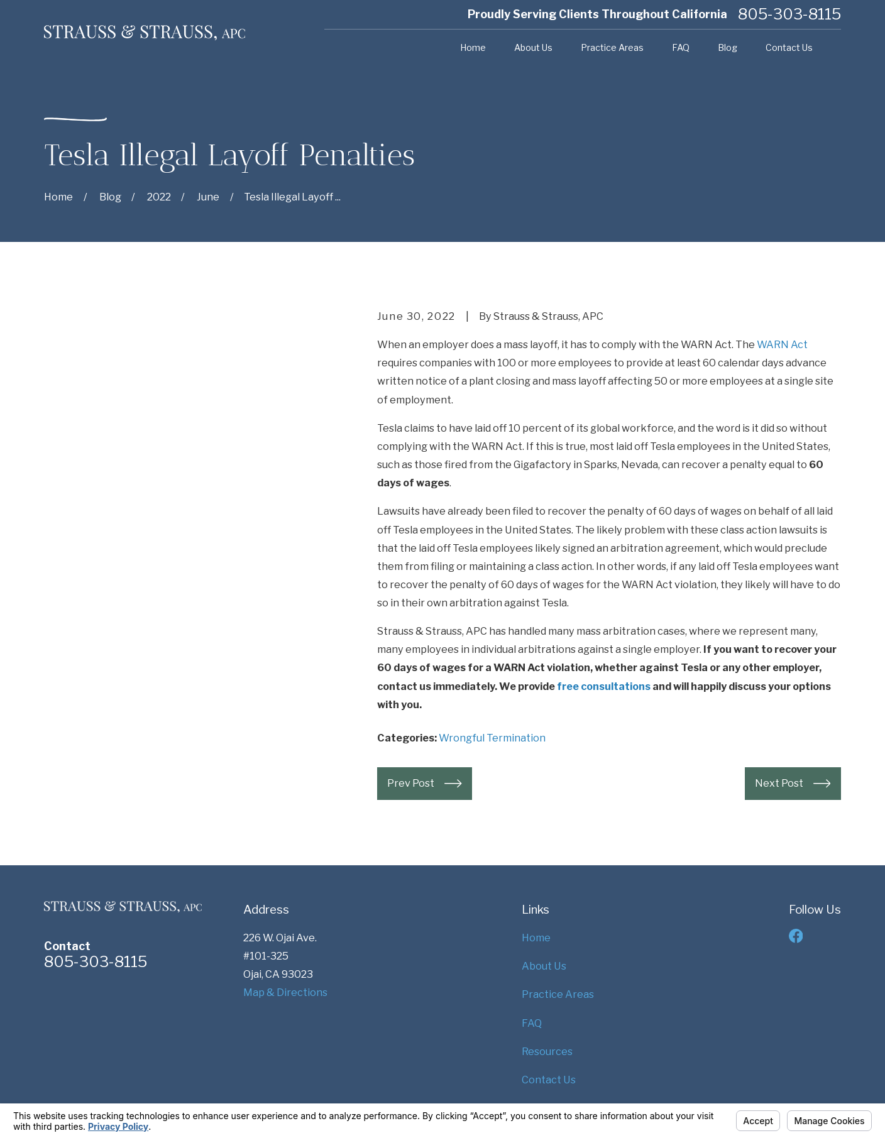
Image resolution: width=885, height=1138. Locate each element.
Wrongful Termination (492, 737)
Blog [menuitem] (727, 47)
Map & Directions (285, 992)
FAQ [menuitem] (681, 47)
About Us (544, 966)
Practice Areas (558, 994)
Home (536, 937)
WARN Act (782, 344)
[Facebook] (796, 936)
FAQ (532, 1023)
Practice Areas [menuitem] (612, 47)
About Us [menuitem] (533, 47)
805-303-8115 (789, 14)
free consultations (604, 686)
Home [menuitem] (473, 47)
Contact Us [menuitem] (789, 47)
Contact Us (549, 1079)
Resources (547, 1051)
